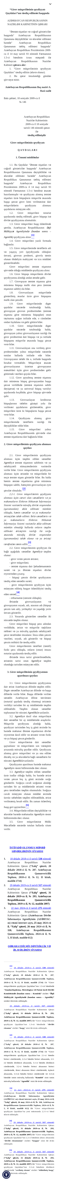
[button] (6, 1174)
